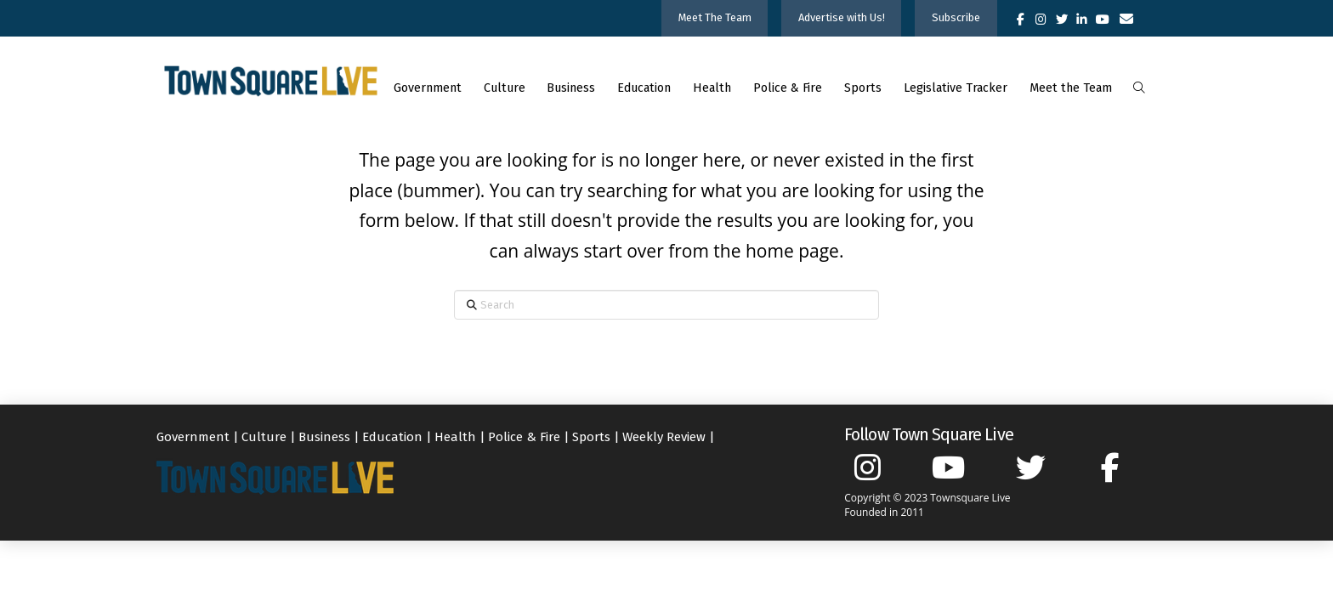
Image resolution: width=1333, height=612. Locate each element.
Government (193, 437)
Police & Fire (524, 437)
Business (324, 437)
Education (392, 437)
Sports (591, 437)
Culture (263, 437)
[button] (1139, 88)
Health (455, 437)
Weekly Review (664, 437)
